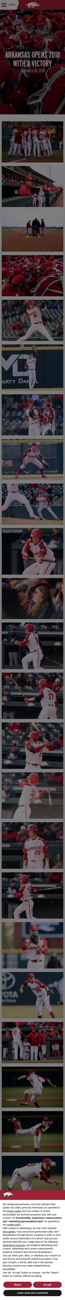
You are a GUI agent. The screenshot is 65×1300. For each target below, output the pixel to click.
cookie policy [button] (13, 1224)
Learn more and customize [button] (32, 1292)
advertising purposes (14, 1245)
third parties (9, 1231)
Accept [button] (47, 1284)
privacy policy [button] (14, 1211)
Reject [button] (17, 1284)
